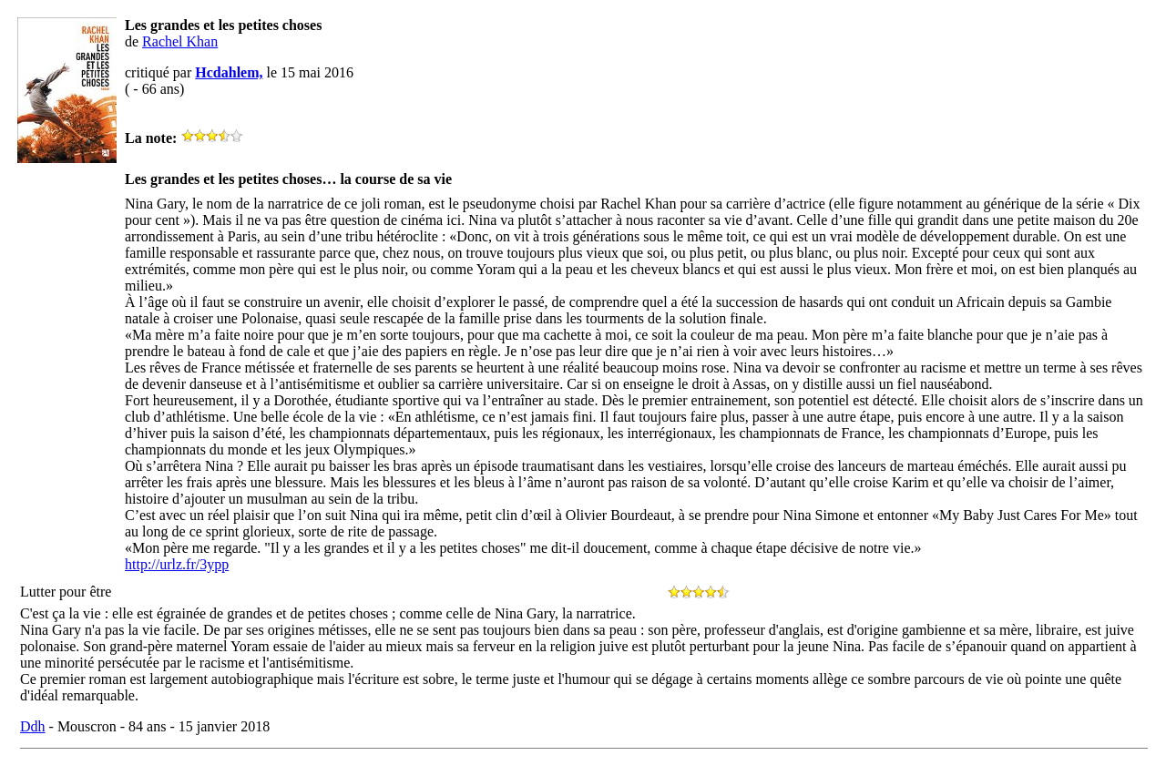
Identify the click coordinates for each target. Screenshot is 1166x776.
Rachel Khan (180, 41)
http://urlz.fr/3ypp (177, 564)
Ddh (33, 726)
